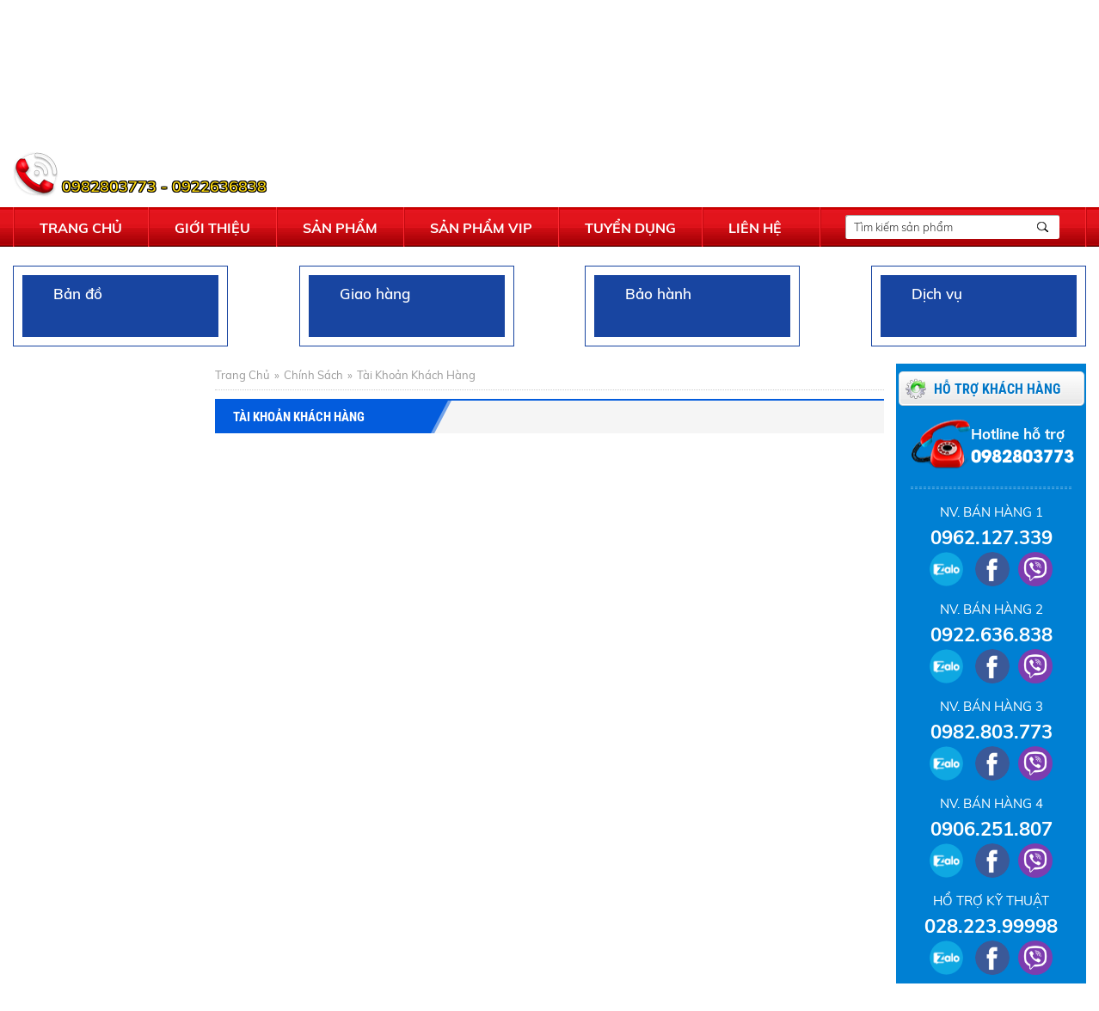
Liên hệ (755, 227)
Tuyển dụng (630, 227)
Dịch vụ (930, 306)
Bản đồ (71, 306)
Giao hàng (368, 306)
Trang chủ (81, 227)
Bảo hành (651, 306)
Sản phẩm (340, 227)
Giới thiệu (212, 227)
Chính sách (313, 375)
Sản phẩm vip (481, 227)
